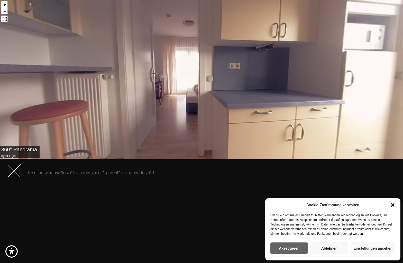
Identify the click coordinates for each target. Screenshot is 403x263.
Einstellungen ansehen (373, 248)
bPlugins (11, 156)
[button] (392, 205)
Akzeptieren (289, 248)
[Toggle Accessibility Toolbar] (11, 251)
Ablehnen (329, 248)
